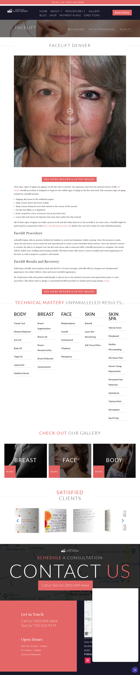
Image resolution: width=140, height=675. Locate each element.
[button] (17, 520)
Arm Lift (17, 340)
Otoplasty (65, 348)
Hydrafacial (114, 393)
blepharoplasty (62, 226)
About (55, 11)
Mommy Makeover (22, 331)
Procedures (74, 11)
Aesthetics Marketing (23, 670)
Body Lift (18, 348)
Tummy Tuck (19, 323)
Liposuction (19, 365)
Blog (43, 15)
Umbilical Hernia (21, 373)
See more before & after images (69, 179)
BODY (20, 314)
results (106, 281)
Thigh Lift (18, 356)
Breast (26, 462)
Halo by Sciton (115, 327)
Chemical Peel (115, 401)
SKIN (90, 314)
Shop (53, 15)
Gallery (94, 11)
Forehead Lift (67, 340)
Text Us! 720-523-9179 (37, 625)
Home (43, 11)
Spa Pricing (114, 418)
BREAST (46, 314)
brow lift (48, 226)
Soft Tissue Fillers (93, 345)
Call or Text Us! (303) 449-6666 (65, 585)
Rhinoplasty (66, 356)
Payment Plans (70, 15)
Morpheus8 (114, 336)
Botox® (88, 323)
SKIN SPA (114, 316)
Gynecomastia (44, 367)
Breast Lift (42, 337)
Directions (92, 15)
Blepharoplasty (68, 323)
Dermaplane (114, 409)
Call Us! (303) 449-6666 (69, 2)
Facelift (64, 331)
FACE (66, 314)
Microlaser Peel (116, 358)
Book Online (122, 12)
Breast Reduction (45, 358)
